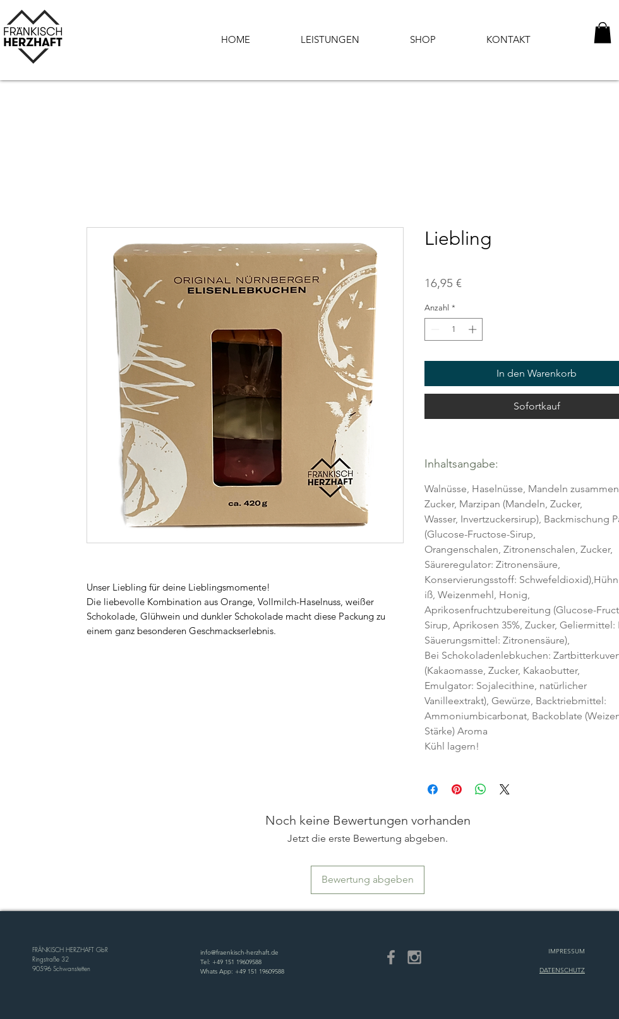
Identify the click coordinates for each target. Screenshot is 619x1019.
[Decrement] (434, 329)
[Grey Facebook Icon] (391, 957)
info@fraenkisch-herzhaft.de (239, 952)
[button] (602, 32)
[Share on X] (504, 789)
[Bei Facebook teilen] (432, 789)
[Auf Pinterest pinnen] (456, 789)
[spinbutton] (454, 329)
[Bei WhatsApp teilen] (480, 789)
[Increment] (473, 329)
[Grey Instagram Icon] (414, 957)
